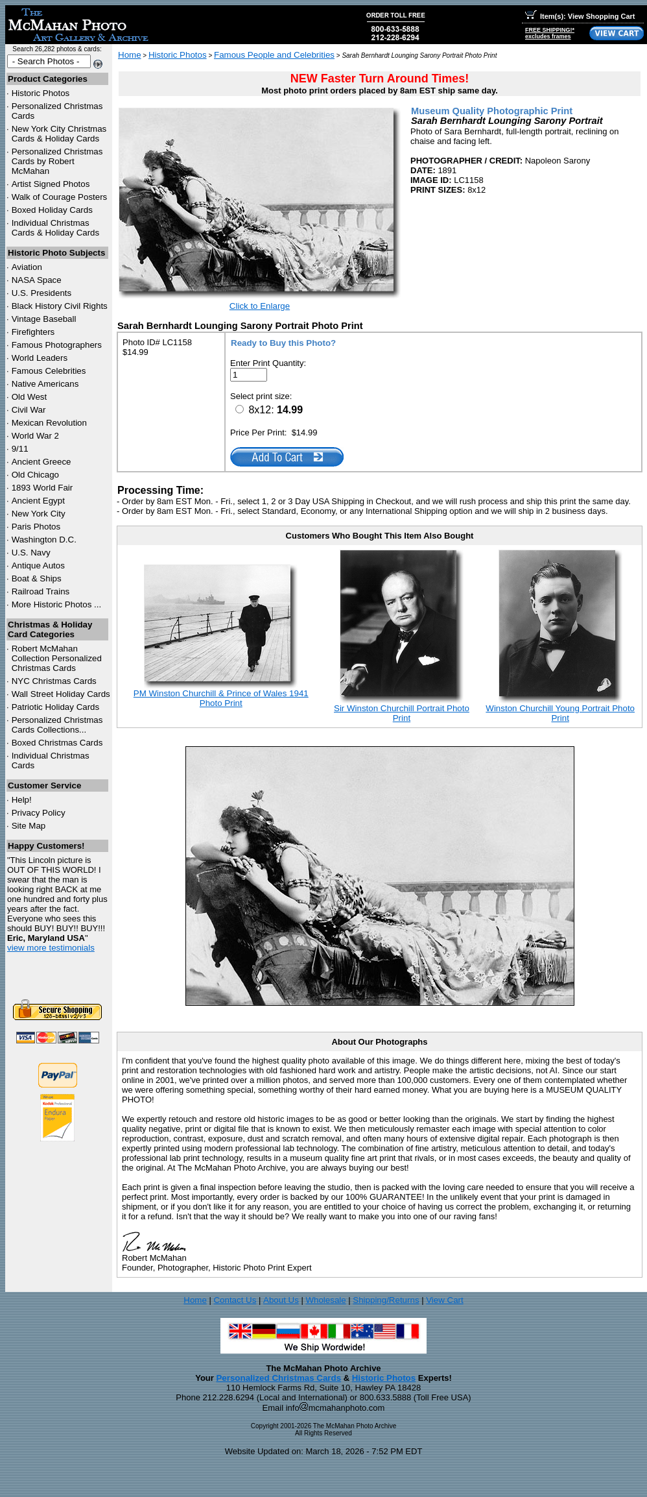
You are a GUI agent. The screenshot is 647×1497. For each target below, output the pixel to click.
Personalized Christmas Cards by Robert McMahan (57, 161)
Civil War (29, 410)
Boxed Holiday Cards (52, 210)
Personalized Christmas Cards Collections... (57, 725)
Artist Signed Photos (51, 184)
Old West (29, 397)
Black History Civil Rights (60, 306)
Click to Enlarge (259, 306)
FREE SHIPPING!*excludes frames (549, 33)
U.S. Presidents (42, 293)
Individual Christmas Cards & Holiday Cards (56, 227)
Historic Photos (41, 93)
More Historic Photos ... (57, 604)
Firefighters (33, 332)
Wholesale (325, 1300)
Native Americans (45, 384)
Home (129, 55)
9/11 (20, 449)
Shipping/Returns (386, 1300)
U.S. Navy (31, 552)
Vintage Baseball (44, 319)
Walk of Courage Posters (60, 197)
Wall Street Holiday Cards (61, 694)
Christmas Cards (54, 681)
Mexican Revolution (49, 423)
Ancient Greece (41, 462)
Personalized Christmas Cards (278, 1378)
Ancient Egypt (38, 500)
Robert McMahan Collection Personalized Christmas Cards (57, 658)
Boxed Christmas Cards (57, 743)
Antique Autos (38, 565)
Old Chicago (35, 475)
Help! (22, 800)
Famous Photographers (57, 345)
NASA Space (37, 280)
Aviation (27, 267)
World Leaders (39, 358)
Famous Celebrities (49, 371)
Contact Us (234, 1300)
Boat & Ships (37, 578)
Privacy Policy (38, 813)
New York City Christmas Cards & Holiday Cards (59, 133)
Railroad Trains (41, 591)
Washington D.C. (44, 539)
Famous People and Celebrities (274, 55)
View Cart (445, 1300)
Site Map (29, 826)
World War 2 (35, 436)
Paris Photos (36, 526)
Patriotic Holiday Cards (56, 707)
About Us (281, 1300)
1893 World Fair (42, 488)
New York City (38, 513)
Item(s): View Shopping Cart (580, 16)
